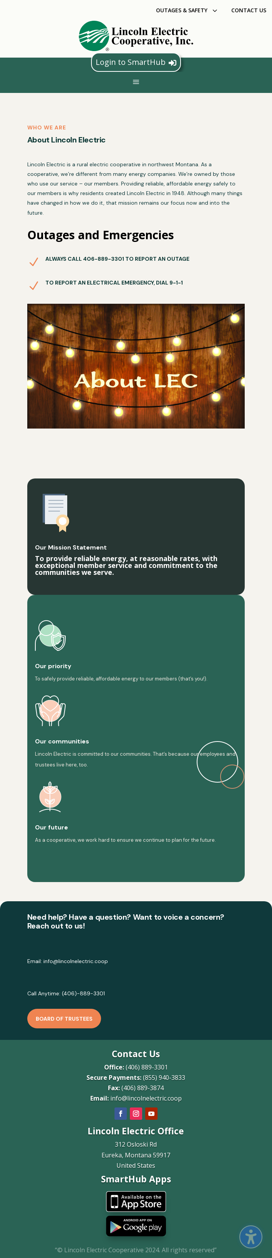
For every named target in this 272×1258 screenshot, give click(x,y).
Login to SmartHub (136, 62)
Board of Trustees (64, 1018)
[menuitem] (187, 10)
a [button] (136, 82)
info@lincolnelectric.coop (75, 961)
